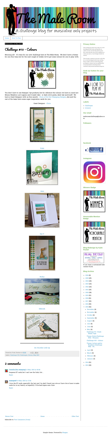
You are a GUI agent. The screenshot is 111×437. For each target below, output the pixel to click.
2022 (87, 287)
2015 (87, 307)
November (91, 312)
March (89, 353)
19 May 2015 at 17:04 (24, 381)
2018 (87, 298)
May (89, 330)
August (90, 321)
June (89, 327)
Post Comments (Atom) (22, 420)
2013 (87, 365)
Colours (30, 355)
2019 (87, 295)
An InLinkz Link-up (42, 348)
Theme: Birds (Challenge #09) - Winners (95, 337)
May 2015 (36, 355)
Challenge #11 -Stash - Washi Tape (94, 333)
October (90, 315)
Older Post (75, 416)
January (90, 359)
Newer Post (9, 416)
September (91, 318)
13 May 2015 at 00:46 (33, 370)
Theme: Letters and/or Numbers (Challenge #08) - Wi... (94, 345)
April (89, 350)
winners (88, 108)
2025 (87, 278)
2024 (87, 281)
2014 (87, 362)
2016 (87, 304)
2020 (87, 293)
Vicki (42, 148)
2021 (87, 290)
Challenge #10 (14, 355)
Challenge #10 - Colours (95, 341)
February (90, 356)
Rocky (42, 277)
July (89, 324)
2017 (87, 301)
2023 (87, 284)
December (90, 309)
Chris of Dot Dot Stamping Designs (52, 97)
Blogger (65, 433)
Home (7, 38)
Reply (11, 375)
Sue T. (42, 234)
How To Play (16, 38)
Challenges (23, 355)
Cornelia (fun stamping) (17, 370)
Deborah (42, 309)
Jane (42, 191)
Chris (48, 103)
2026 (87, 275)
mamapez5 (13, 381)
